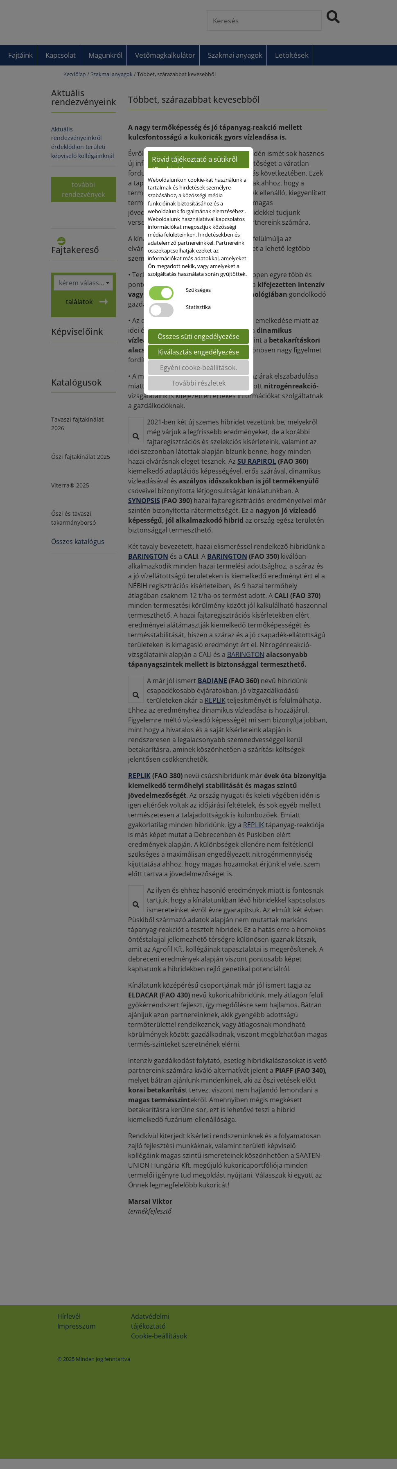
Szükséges (198, 289)
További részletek (198, 383)
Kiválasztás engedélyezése (198, 352)
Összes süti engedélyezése (198, 336)
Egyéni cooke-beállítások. (198, 367)
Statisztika (198, 307)
